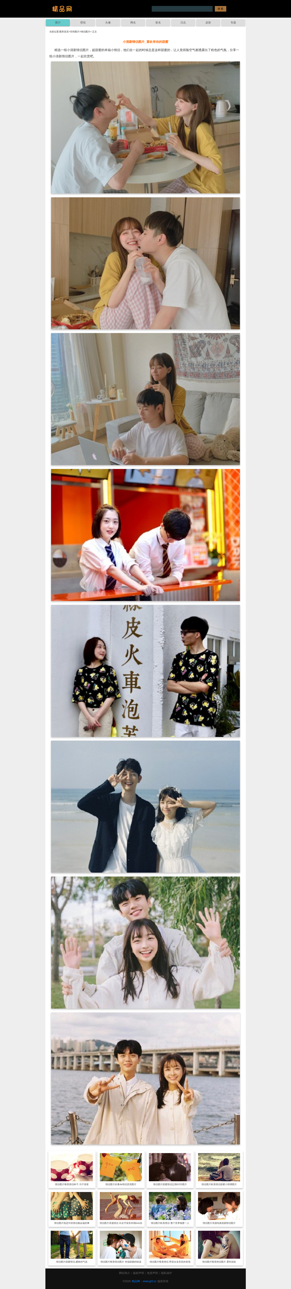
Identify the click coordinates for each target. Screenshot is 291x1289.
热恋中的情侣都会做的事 (76, 1223)
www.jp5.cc (150, 1281)
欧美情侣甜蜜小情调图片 (224, 1184)
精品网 (136, 1281)
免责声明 (152, 1273)
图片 (58, 22)
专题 (233, 22)
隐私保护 (166, 1273)
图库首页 (64, 31)
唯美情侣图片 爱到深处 (224, 1261)
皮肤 (208, 22)
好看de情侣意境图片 (125, 1184)
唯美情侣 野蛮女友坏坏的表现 (174, 1261)
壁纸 (83, 22)
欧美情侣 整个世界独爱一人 (174, 1223)
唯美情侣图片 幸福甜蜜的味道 (125, 1261)
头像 (108, 22)
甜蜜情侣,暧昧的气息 (76, 1261)
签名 (158, 22)
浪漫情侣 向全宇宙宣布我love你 (125, 1223)
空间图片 (74, 31)
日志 (183, 22)
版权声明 (138, 1273)
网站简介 (124, 1273)
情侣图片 (85, 31)
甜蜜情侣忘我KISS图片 (175, 1184)
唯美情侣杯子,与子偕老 (76, 1184)
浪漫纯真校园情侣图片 (224, 1223)
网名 (133, 22)
